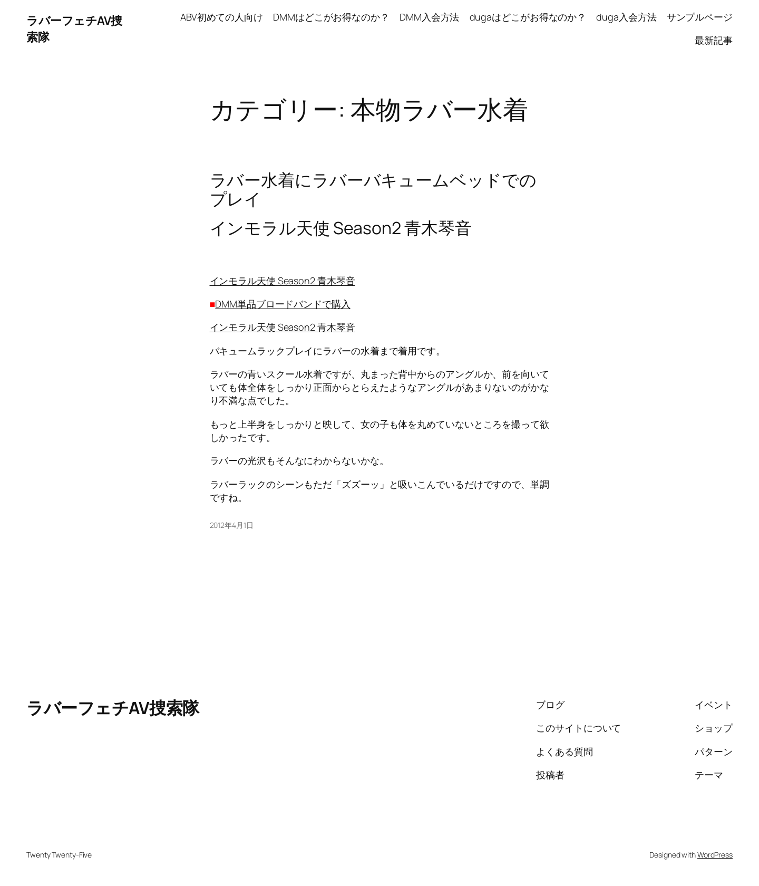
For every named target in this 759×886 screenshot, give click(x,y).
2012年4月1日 (232, 525)
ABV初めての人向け (221, 17)
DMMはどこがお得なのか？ (331, 17)
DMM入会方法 (429, 17)
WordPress (715, 855)
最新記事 (714, 40)
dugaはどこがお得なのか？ (528, 17)
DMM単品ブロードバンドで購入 (283, 303)
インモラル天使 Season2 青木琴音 (282, 280)
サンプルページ (700, 17)
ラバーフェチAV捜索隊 (112, 707)
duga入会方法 (626, 17)
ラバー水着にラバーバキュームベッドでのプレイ (373, 189)
